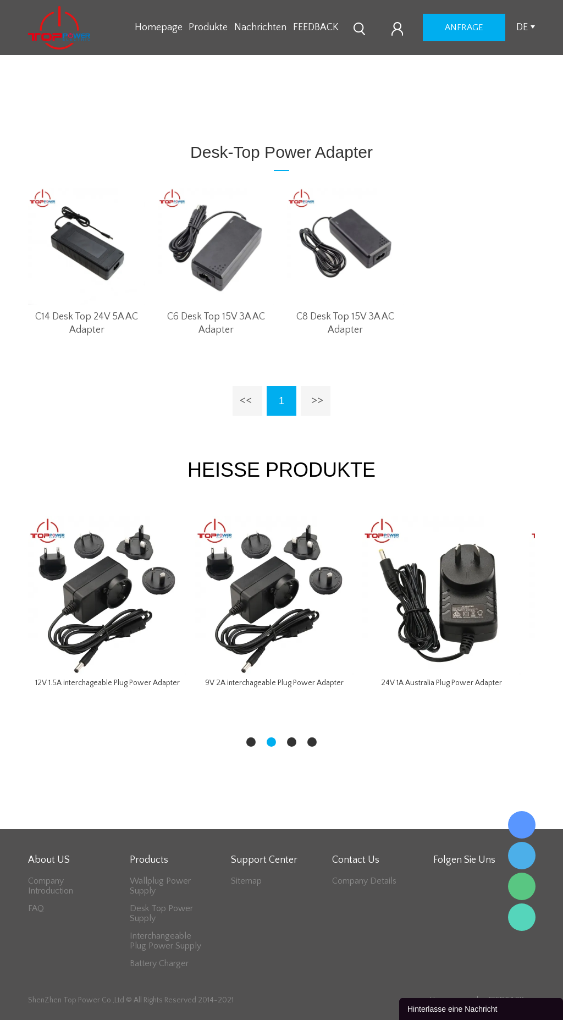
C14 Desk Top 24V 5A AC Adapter (86, 323)
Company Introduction (50, 886)
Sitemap (246, 881)
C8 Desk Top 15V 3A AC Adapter (345, 323)
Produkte (208, 27)
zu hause (187, 110)
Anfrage (464, 27)
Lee (522, 917)
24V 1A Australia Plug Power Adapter (441, 683)
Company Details (364, 881)
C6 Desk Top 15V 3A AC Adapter (216, 323)
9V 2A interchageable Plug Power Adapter (274, 683)
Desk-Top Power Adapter (261, 110)
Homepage (159, 27)
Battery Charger (159, 963)
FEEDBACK (316, 27)
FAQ (36, 908)
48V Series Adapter (356, 110)
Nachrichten (260, 27)
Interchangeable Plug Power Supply (165, 941)
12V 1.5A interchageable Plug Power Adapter (107, 683)
